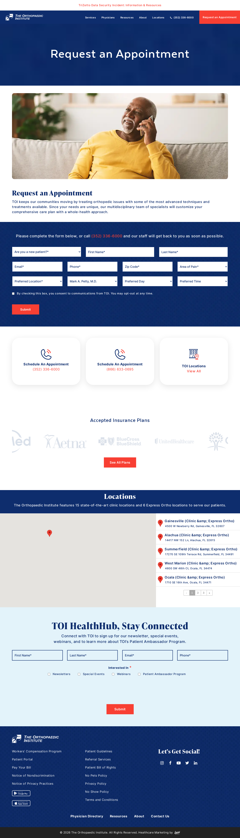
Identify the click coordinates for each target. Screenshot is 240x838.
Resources (119, 816)
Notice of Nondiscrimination (33, 775)
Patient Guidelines (98, 751)
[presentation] (40, 687)
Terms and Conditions (101, 800)
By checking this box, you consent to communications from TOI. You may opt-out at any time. (85, 293)
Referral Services (98, 759)
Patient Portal (22, 759)
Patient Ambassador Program (164, 674)
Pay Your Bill (21, 767)
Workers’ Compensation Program (37, 751)
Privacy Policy (96, 783)
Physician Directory (86, 816)
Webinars (123, 674)
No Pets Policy (96, 775)
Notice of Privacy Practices (33, 783)
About (140, 816)
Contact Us (161, 816)
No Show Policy (97, 791)
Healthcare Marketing (153, 832)
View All (194, 371)
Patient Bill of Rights (100, 767)
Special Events (94, 674)
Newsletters (61, 674)
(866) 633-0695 (120, 369)
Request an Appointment (220, 17)
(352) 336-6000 (106, 236)
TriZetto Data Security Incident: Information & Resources (120, 5)
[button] (49, 533)
